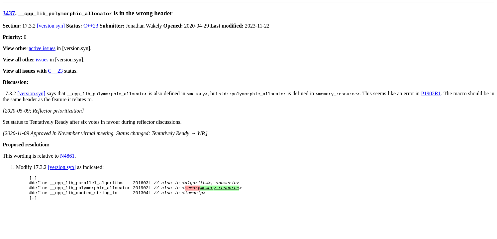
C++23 (90, 26)
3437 (9, 13)
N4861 (67, 156)
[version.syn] (51, 26)
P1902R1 (431, 93)
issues (42, 59)
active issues (42, 48)
